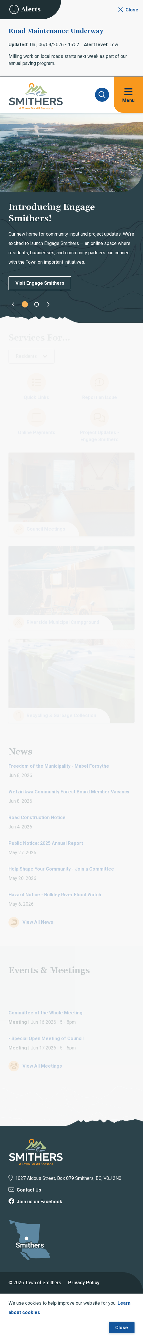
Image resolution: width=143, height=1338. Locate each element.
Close (121, 1327)
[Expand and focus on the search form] (102, 95)
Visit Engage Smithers (39, 283)
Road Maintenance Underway (55, 31)
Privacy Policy (83, 1282)
